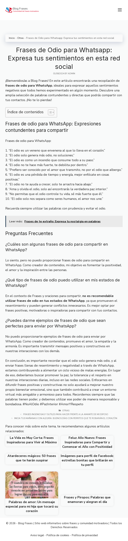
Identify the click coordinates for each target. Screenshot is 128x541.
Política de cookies (57, 535)
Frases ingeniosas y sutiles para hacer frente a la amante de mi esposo (65, 414)
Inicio (12, 38)
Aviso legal (37, 535)
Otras (20, 38)
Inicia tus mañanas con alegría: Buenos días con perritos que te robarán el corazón (65, 418)
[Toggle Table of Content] (49, 112)
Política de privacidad (85, 535)
